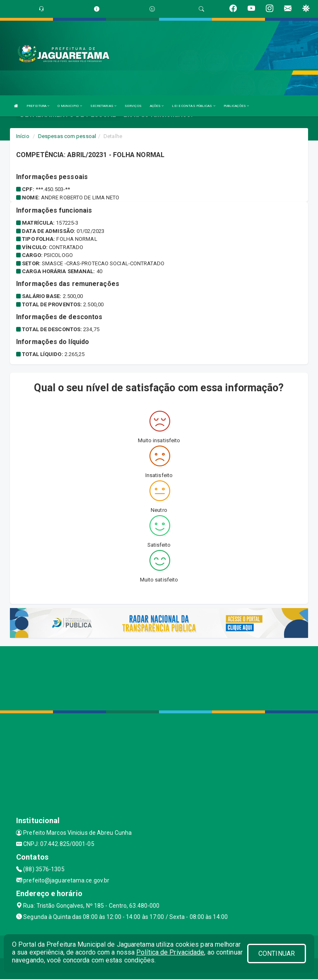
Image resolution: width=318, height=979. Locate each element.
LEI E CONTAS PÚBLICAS (193, 106)
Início (22, 136)
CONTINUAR (276, 953)
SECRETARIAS (103, 106)
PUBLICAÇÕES (236, 106)
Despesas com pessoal (67, 136)
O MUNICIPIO (70, 106)
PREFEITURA (37, 106)
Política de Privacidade (170, 952)
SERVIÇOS (133, 106)
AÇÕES (157, 106)
